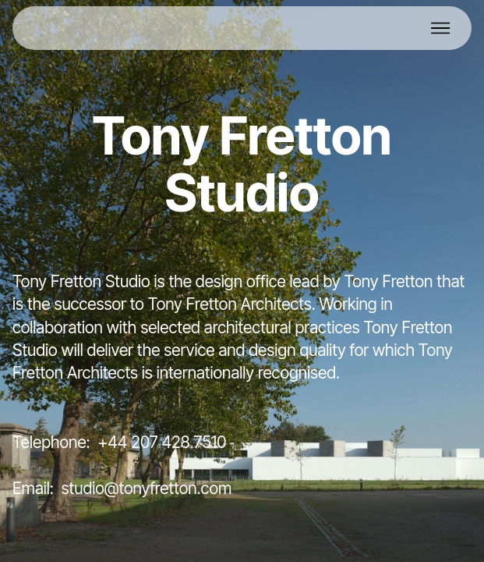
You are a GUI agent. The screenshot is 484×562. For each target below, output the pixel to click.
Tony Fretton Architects (230, 304)
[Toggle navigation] (441, 28)
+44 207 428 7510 (161, 442)
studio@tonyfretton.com (147, 488)
